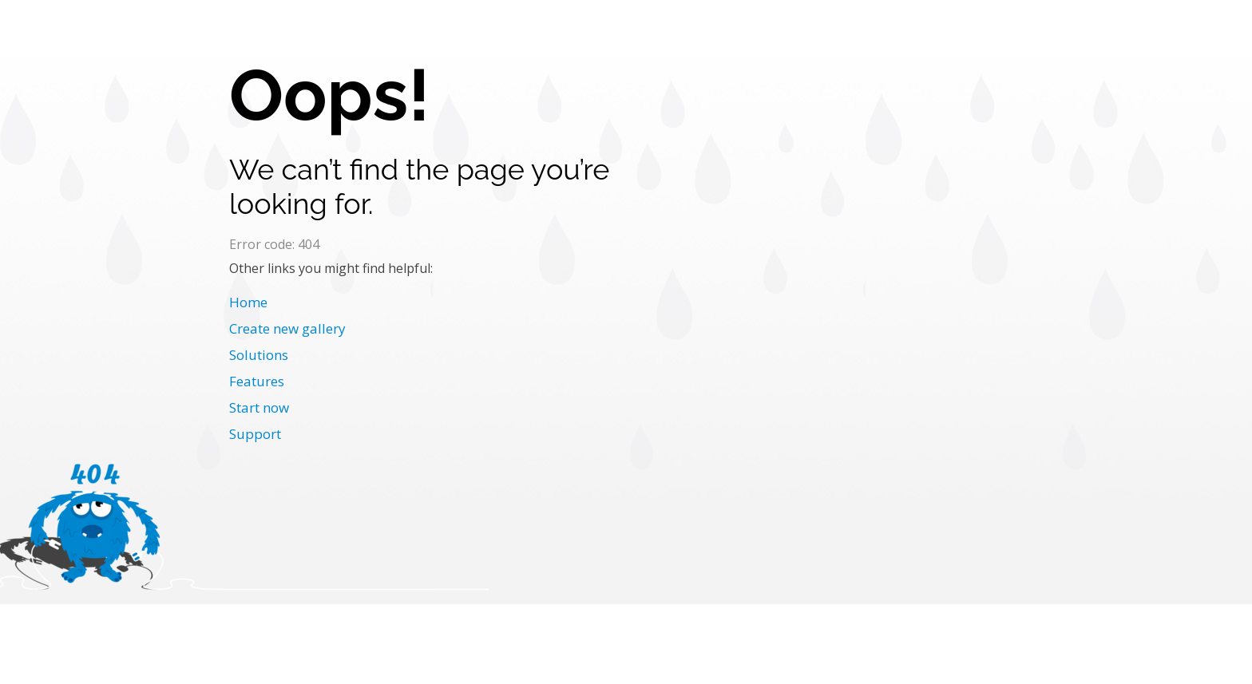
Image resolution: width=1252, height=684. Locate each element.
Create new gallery (287, 328)
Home (248, 302)
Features (256, 381)
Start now (259, 407)
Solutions (258, 355)
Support (255, 434)
